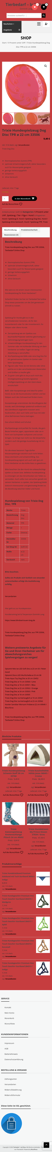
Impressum (9, 1043)
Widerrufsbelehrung (13, 1089)
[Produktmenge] (5, 198)
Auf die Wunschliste (12, 204)
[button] (45, 65)
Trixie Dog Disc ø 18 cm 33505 (17, 694)
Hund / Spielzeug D (10, 218)
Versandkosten (24, 145)
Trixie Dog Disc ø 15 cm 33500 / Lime (20, 681)
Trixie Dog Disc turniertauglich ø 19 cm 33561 (24, 698)
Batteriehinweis (11, 1054)
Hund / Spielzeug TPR (33, 222)
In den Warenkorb (22, 198)
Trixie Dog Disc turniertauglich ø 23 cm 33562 (24, 701)
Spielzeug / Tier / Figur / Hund (20, 215)
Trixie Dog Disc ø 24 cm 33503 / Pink (20, 691)
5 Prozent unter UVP (16, 42)
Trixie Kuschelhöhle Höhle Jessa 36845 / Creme (38, 773)
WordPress (34, 1149)
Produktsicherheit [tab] (29, 229)
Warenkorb (9, 1018)
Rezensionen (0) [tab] (11, 234)
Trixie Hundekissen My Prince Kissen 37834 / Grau (38, 832)
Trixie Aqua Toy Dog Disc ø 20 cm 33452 (21, 678)
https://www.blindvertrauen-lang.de (20, 620)
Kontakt (8, 1007)
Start (4, 42)
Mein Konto (9, 1012)
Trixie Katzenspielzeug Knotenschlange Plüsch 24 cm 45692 (13, 833)
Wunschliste (10, 1023)
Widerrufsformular (12, 1095)
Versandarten (10, 596)
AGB (6, 1048)
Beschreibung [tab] (10, 229)
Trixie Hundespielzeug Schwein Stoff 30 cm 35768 (13, 773)
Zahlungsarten (11, 1079)
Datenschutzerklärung (14, 1059)
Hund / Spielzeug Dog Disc (30, 218)
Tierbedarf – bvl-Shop (26, 4)
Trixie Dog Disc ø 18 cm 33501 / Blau (20, 684)
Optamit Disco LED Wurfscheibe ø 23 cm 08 (23, 675)
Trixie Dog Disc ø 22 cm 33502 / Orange (21, 688)
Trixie (45, 222)
